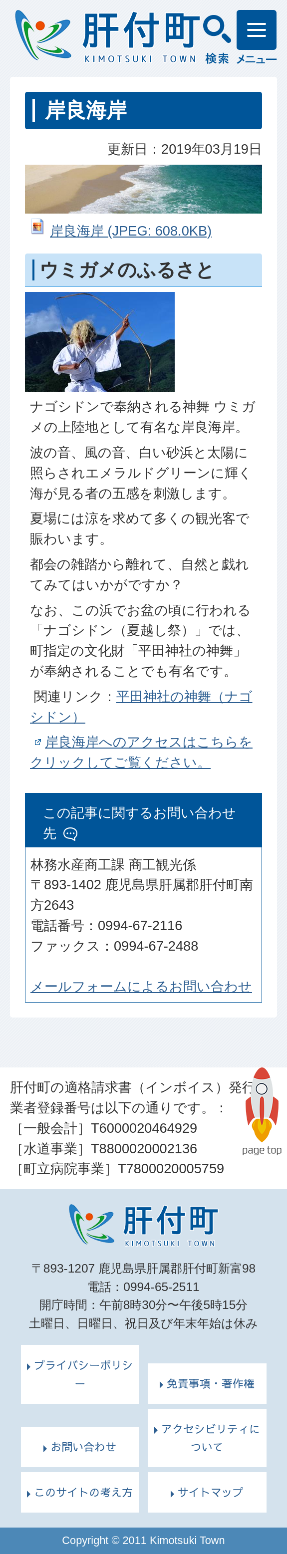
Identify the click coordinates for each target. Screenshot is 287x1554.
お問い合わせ (83, 1446)
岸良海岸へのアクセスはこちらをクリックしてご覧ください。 (141, 752)
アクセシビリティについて (210, 1438)
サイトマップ (211, 1492)
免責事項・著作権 (211, 1383)
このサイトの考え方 (83, 1492)
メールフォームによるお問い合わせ (141, 986)
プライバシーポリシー (83, 1374)
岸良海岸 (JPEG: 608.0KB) (131, 231)
